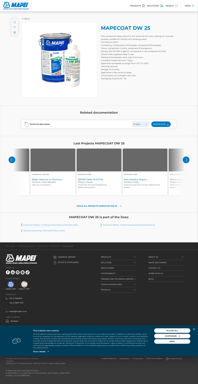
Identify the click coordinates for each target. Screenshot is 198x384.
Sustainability (108, 273)
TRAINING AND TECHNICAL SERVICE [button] (117, 279)
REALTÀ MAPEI (107, 268)
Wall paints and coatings (32, 231)
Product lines (42, 246)
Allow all (172, 358)
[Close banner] (194, 357)
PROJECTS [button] (105, 290)
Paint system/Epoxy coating (54, 231)
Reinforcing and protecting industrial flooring (137, 225)
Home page (10, 246)
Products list (55, 246)
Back (26, 19)
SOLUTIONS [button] (106, 262)
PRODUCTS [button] (106, 257)
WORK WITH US (155, 273)
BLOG (151, 279)
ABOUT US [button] (153, 257)
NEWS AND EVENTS (157, 262)
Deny (172, 369)
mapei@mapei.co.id (17, 311)
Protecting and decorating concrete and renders (59, 225)
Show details (39, 379)
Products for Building (31, 225)
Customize (172, 363)
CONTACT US (154, 268)
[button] (12, 160)
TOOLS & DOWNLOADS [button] (111, 284)
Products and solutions (26, 246)
